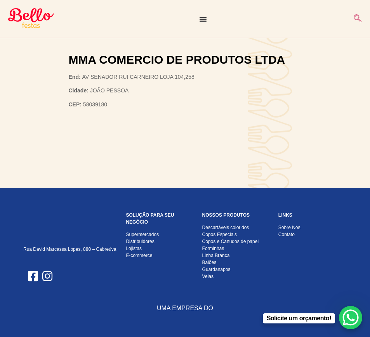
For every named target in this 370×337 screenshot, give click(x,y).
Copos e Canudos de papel (230, 241)
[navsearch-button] (357, 19)
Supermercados (142, 234)
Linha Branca (216, 255)
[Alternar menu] (203, 19)
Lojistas (134, 248)
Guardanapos (216, 269)
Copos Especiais (219, 234)
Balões (209, 262)
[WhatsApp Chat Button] (350, 317)
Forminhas (213, 248)
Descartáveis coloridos (225, 227)
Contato (286, 234)
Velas (208, 276)
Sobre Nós (289, 227)
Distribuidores (140, 241)
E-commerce (139, 255)
